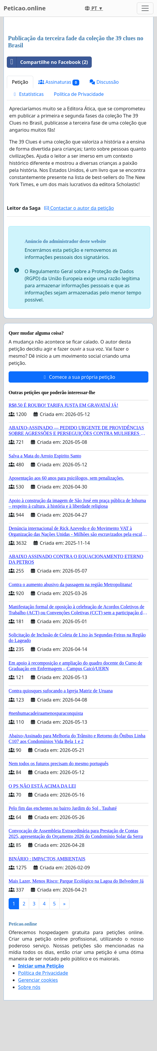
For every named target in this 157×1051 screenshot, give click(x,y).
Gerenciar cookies (38, 980)
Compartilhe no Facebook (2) (47, 62)
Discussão (104, 82)
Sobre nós (29, 987)
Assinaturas (58, 82)
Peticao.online (25, 8)
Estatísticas (28, 94)
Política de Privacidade (79, 94)
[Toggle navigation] (145, 8)
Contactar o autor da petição (79, 208)
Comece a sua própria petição (78, 377)
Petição (20, 82)
